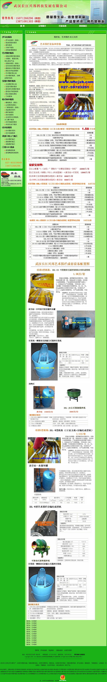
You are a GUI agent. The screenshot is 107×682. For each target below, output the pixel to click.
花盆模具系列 (10, 110)
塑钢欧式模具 (32, 671)
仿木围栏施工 (10, 139)
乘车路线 (76, 654)
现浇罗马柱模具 (100, 669)
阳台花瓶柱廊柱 (11, 94)
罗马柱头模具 (11, 671)
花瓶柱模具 (59, 650)
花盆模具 (51, 650)
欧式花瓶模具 (71, 671)
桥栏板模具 (10, 112)
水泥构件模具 (44, 669)
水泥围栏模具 (71, 669)
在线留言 (82, 654)
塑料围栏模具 (40, 671)
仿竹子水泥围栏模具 (48, 680)
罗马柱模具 (44, 650)
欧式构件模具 (36, 669)
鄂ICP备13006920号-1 (76, 656)
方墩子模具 (10, 47)
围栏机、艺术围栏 (31, 638)
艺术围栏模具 (63, 669)
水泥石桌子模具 (11, 124)
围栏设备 (94, 673)
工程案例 (9, 96)
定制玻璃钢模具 (11, 50)
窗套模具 (23, 669)
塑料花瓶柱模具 (48, 671)
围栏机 (37, 650)
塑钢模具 (25, 671)
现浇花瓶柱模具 (11, 42)
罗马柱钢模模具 (61, 673)
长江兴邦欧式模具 (52, 673)
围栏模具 (77, 669)
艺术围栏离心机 (11, 73)
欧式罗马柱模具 (84, 669)
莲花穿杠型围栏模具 (13, 89)
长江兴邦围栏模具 (41, 673)
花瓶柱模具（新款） (13, 63)
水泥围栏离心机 (11, 84)
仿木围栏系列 (10, 130)
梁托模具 (9, 45)
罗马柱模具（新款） (13, 40)
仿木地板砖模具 (11, 122)
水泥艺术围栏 (68, 650)
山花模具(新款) (11, 105)
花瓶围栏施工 (10, 144)
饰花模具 (29, 669)
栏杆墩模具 (18, 669)
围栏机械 (89, 673)
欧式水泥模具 (88, 671)
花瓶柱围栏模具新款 (13, 56)
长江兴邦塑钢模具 (31, 673)
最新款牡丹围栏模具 (13, 68)
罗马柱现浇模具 (71, 673)
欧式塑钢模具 (57, 671)
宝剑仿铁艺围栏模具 (13, 66)
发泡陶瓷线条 (10, 150)
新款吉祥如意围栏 (12, 71)
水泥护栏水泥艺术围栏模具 (9, 673)
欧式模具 (50, 669)
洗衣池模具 (10, 115)
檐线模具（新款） (12, 102)
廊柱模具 (56, 669)
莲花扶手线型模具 (12, 91)
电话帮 (57, 680)
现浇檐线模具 (19, 671)
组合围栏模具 (21, 673)
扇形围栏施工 (10, 142)
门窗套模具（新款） (13, 107)
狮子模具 (64, 671)
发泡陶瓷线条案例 (12, 153)
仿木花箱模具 (10, 133)
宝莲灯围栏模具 (11, 86)
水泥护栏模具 (96, 671)
